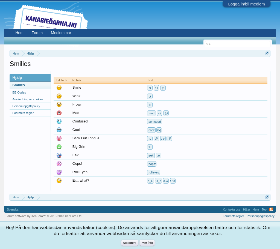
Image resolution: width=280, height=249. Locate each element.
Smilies (18, 85)
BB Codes (19, 92)
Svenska (12, 209)
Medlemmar (61, 33)
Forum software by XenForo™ (43, 216)
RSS (271, 209)
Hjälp (246, 209)
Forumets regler (23, 113)
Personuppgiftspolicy (26, 106)
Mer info (147, 243)
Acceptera (129, 243)
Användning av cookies (27, 99)
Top (264, 209)
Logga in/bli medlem (246, 4)
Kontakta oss (231, 209)
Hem (19, 33)
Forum (37, 33)
